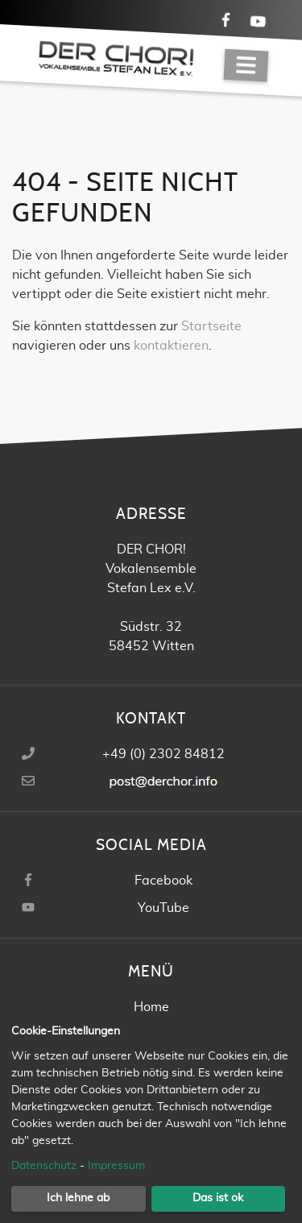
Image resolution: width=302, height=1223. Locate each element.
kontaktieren (171, 345)
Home (151, 1007)
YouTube (163, 908)
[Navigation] (246, 65)
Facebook (163, 880)
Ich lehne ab (78, 1198)
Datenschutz (44, 1165)
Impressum (116, 1165)
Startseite (211, 326)
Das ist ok (217, 1198)
